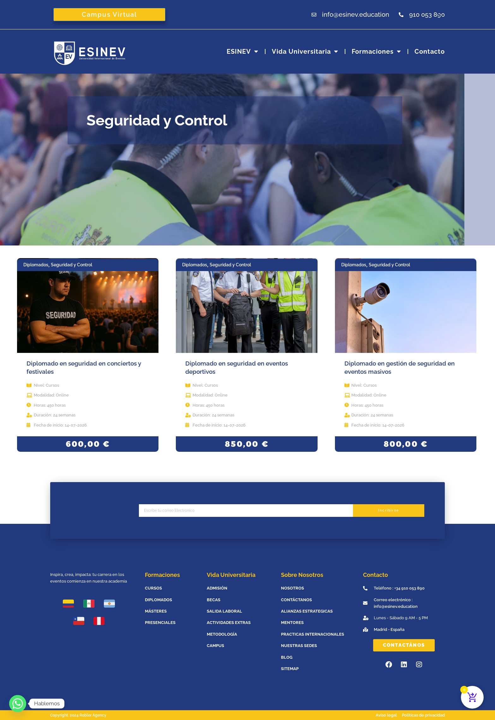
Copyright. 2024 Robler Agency (80, 715)
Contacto (429, 51)
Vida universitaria (305, 51)
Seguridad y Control (71, 264)
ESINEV (243, 51)
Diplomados (35, 264)
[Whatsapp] (17, 703)
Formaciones (376, 51)
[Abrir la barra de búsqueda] (441, 14)
